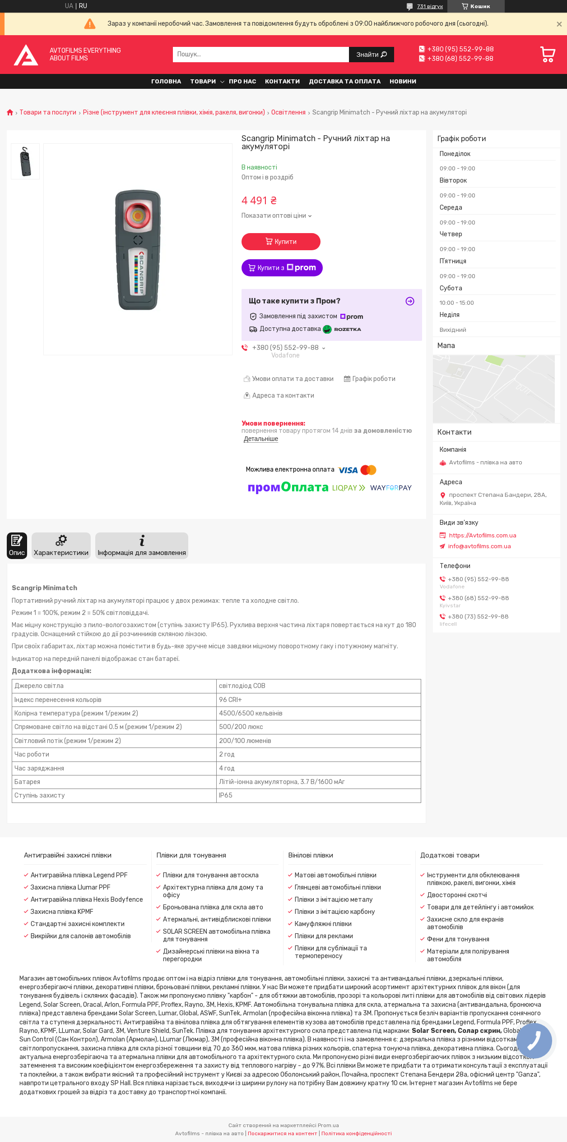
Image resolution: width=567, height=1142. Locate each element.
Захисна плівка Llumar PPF (71, 887)
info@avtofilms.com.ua (479, 546)
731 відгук (430, 6)
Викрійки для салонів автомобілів (81, 936)
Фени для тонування (458, 939)
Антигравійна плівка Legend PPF (79, 875)
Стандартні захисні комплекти (78, 924)
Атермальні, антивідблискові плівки (217, 919)
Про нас (242, 81)
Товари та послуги (47, 112)
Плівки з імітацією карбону (335, 912)
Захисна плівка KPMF (62, 912)
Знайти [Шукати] (368, 54)
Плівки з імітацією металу (334, 900)
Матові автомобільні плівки (335, 875)
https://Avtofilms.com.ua (482, 535)
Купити (286, 242)
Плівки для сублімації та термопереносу (331, 952)
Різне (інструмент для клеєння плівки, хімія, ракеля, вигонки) (174, 112)
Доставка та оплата (345, 81)
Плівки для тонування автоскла (211, 875)
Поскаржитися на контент (282, 1133)
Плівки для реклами (324, 936)
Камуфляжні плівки (323, 924)
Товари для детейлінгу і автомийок (480, 907)
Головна (166, 81)
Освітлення (288, 112)
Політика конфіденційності (356, 1133)
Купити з (287, 268)
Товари (203, 81)
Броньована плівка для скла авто (213, 907)
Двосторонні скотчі (457, 895)
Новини (403, 81)
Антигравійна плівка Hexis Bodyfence (87, 900)
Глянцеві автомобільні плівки (338, 887)
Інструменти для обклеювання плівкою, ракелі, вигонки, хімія (473, 879)
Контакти (282, 81)
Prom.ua (328, 1125)
